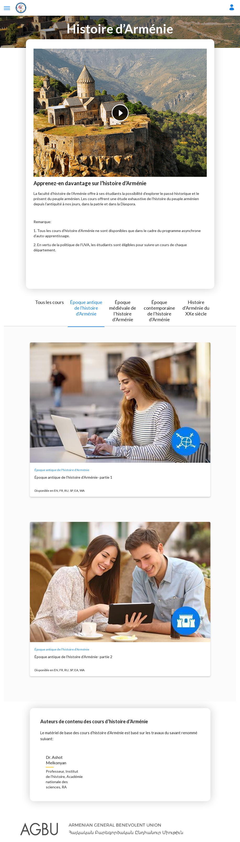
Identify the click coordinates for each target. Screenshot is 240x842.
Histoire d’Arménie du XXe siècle (195, 308)
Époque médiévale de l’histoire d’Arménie (122, 310)
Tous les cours (49, 302)
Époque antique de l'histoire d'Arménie (86, 308)
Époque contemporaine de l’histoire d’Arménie (159, 310)
